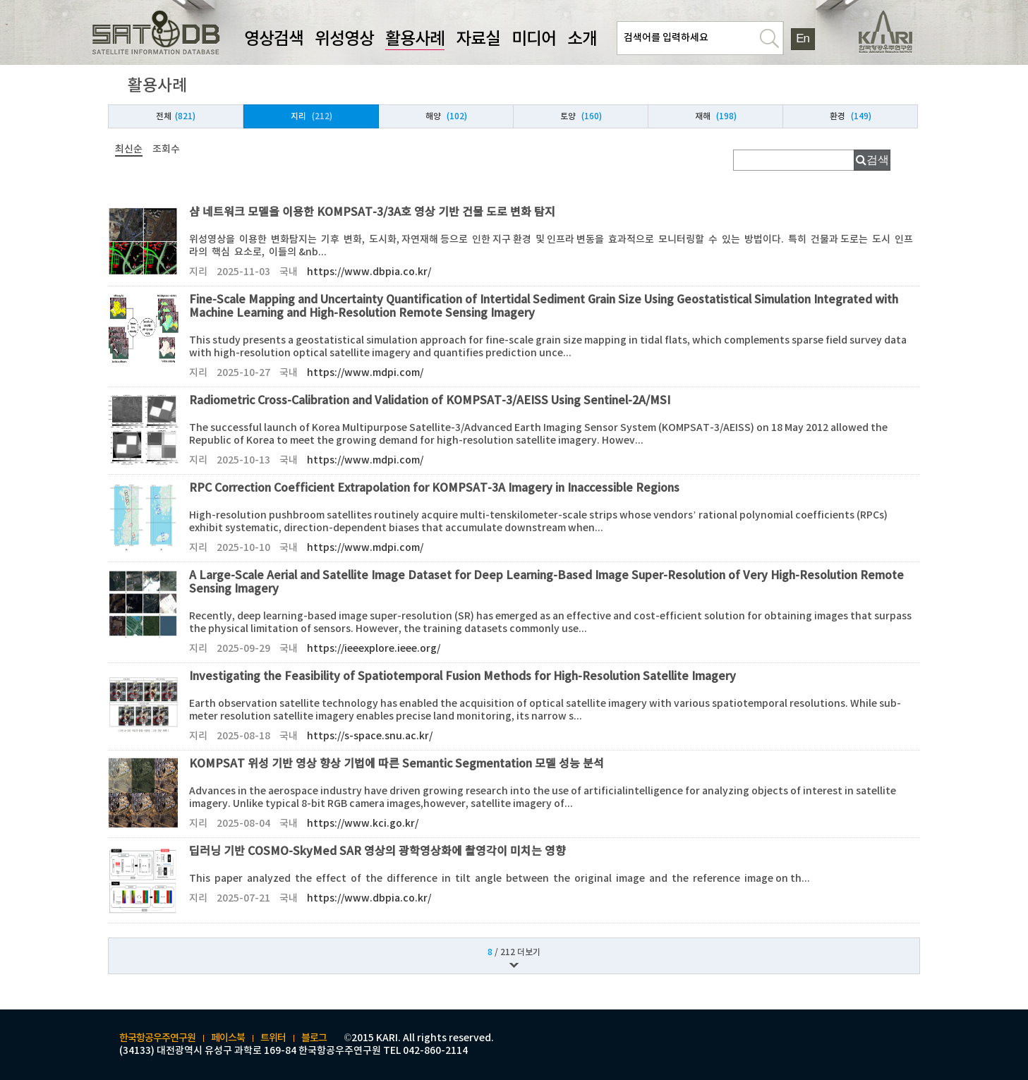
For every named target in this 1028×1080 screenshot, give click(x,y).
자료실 (478, 39)
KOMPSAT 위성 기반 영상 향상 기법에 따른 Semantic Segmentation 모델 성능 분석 (554, 794)
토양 (581, 116)
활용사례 (415, 39)
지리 (311, 116)
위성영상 (344, 39)
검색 (877, 160)
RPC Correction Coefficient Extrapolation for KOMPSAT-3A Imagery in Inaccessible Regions (554, 518)
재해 (716, 116)
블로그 (314, 1038)
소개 (582, 39)
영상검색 (273, 39)
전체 (175, 116)
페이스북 (228, 1038)
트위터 (273, 1038)
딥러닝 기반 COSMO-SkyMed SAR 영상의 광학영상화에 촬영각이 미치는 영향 (554, 875)
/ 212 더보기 (514, 952)
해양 (446, 116)
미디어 (534, 39)
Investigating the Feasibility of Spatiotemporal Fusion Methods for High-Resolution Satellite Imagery (554, 706)
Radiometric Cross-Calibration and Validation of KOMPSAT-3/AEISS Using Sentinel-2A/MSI (554, 430)
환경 (850, 116)
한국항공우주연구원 (157, 1038)
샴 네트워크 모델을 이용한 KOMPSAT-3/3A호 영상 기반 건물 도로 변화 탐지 (554, 242)
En (802, 38)
